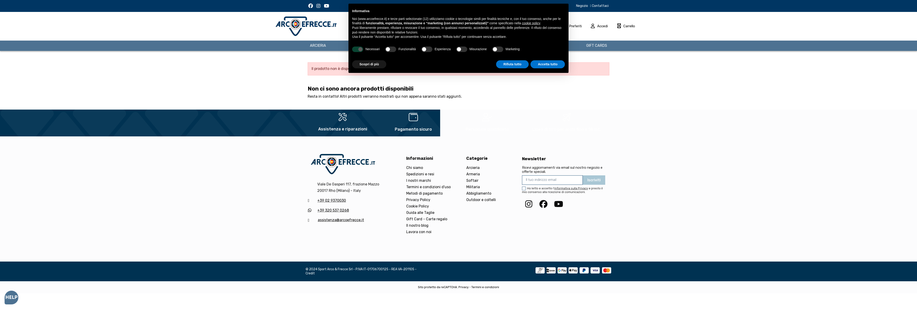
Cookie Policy (417, 206)
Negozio (582, 6)
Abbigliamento (478, 193)
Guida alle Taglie (420, 212)
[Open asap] (11, 297)
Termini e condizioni (485, 287)
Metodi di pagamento (424, 193)
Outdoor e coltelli (481, 200)
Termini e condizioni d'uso (428, 187)
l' (570, 188)
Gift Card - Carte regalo (426, 219)
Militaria (473, 187)
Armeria (473, 174)
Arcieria (473, 168)
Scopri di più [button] (369, 64)
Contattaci (600, 6)
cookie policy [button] (531, 23)
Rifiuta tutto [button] (512, 64)
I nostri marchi (418, 180)
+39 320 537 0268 (333, 210)
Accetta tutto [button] (548, 64)
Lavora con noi (418, 232)
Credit (310, 273)
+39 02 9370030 (331, 200)
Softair (472, 180)
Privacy (463, 287)
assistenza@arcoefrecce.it (341, 220)
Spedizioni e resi (420, 174)
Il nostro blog (417, 225)
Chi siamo (414, 168)
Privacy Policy (418, 200)
